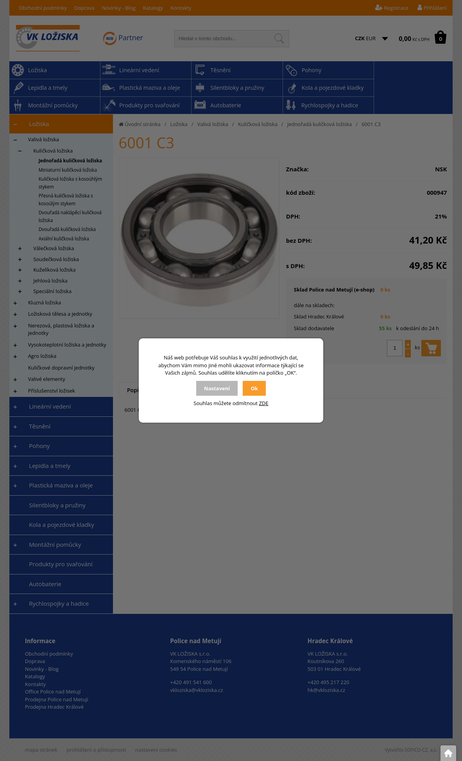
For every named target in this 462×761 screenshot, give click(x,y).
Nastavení (217, 388)
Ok (254, 388)
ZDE (264, 403)
